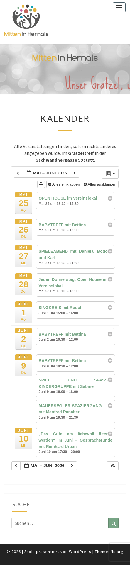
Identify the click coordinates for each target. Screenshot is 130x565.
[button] (113, 466)
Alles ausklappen (101, 184)
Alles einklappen (64, 184)
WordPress (80, 551)
